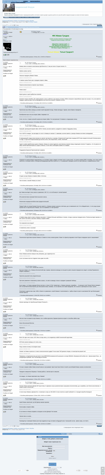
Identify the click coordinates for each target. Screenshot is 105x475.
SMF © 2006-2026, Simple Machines (52, 471)
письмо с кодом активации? (18, 2)
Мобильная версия (52, 468)
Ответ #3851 (29, 299)
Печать (99, 25)
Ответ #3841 (29, 63)
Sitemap (59, 472)
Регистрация (36, 17)
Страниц (5, 25)
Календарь (27, 17)
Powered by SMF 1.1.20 (52, 470)
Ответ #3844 (29, 157)
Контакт (52, 464)
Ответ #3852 (29, 315)
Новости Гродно (13, 17)
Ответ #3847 (29, 214)
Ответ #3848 (29, 234)
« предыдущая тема (87, 24)
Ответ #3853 (29, 334)
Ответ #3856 (29, 399)
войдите (25, 1)
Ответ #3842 (29, 107)
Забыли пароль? (52, 458)
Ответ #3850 (29, 267)
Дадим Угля (21, 22)
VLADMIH (5, 62)
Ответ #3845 (29, 173)
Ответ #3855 (29, 383)
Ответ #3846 (29, 189)
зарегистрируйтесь (35, 1)
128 (12, 25)
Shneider (5, 31)
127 (11, 25)
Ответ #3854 (29, 364)
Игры (23, 17)
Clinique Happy (15, 22)
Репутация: (5, 36)
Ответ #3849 (29, 251)
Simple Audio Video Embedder (50, 472)
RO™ (10, 22)
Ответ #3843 (29, 126)
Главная (6, 17)
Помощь (19, 17)
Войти (31, 17)
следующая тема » (97, 24)
